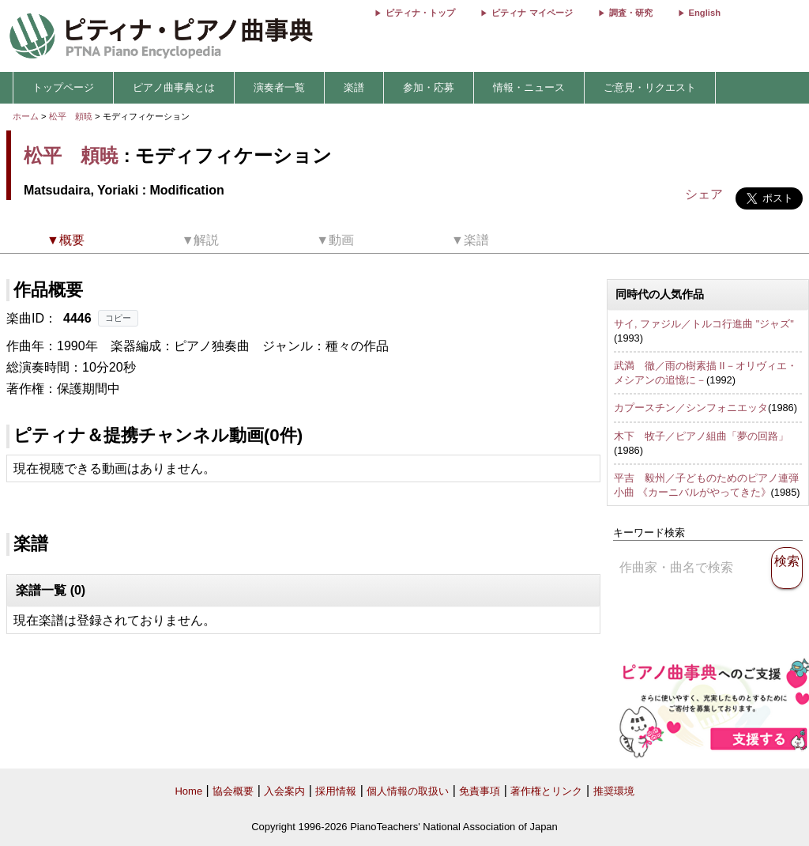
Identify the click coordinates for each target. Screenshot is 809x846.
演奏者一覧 (279, 87)
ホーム (26, 116)
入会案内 (284, 791)
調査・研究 (631, 12)
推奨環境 (613, 791)
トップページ (63, 87)
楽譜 (354, 87)
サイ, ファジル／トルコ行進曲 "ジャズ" (704, 324)
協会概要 (233, 791)
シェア (704, 194)
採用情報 (335, 791)
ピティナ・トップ (420, 12)
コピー (118, 318)
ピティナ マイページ (531, 12)
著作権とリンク (546, 791)
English (705, 12)
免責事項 (479, 791)
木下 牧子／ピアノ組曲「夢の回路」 (701, 436)
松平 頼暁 (70, 116)
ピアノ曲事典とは (174, 87)
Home (188, 791)
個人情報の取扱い (408, 791)
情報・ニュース (529, 87)
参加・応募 (428, 87)
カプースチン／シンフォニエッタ (691, 408)
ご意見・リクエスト (650, 87)
